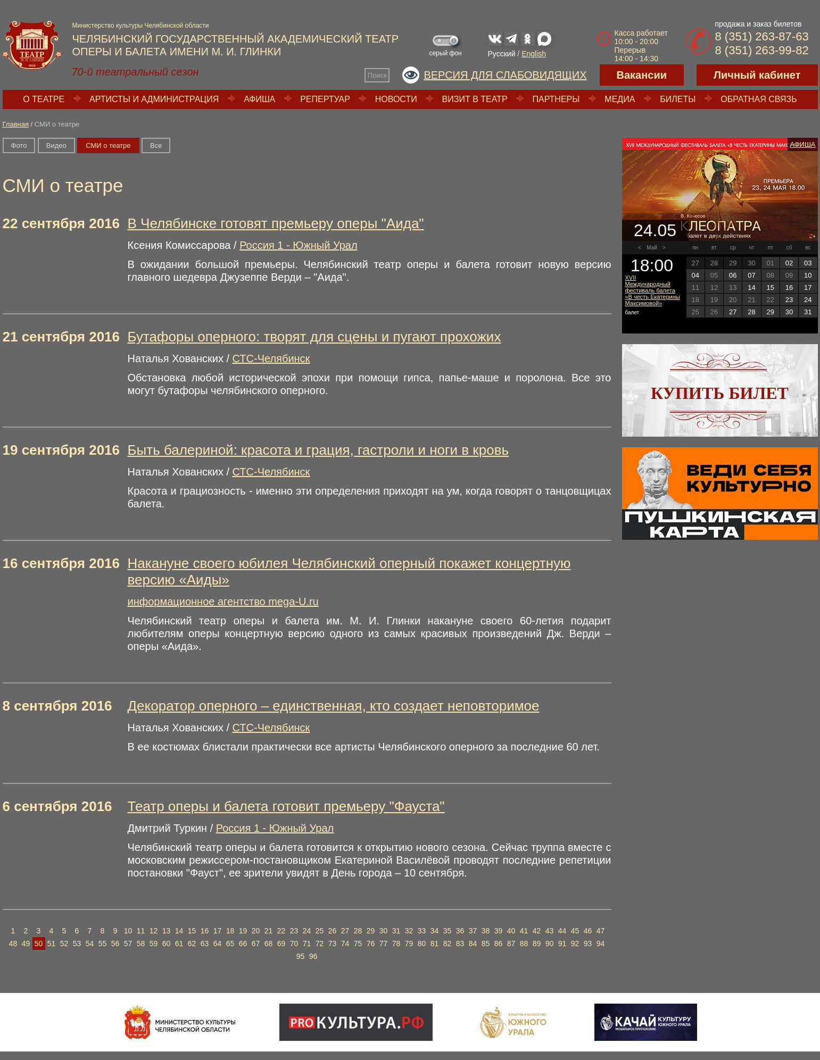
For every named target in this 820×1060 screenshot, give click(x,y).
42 (537, 931)
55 (102, 943)
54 (90, 943)
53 (77, 943)
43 (549, 931)
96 (313, 956)
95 (300, 956)
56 (115, 943)
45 (575, 931)
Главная (16, 124)
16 (205, 931)
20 (256, 931)
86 (498, 943)
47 (601, 931)
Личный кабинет (757, 75)
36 (460, 931)
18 (230, 931)
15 (192, 931)
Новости (396, 99)
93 (588, 943)
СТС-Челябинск (271, 358)
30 (383, 931)
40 (511, 931)
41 (524, 931)
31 (396, 931)
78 (396, 943)
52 (64, 943)
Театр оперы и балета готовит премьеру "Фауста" (286, 806)
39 (498, 931)
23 (294, 931)
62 (192, 943)
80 (422, 943)
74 (345, 943)
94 (601, 943)
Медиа (619, 99)
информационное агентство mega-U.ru (223, 601)
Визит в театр (475, 99)
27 (345, 931)
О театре (43, 99)
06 (732, 275)
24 (307, 931)
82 (447, 943)
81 (434, 943)
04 (695, 275)
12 (154, 931)
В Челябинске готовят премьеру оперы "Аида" (276, 223)
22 (281, 931)
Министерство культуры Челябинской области (140, 25)
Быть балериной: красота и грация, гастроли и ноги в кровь (318, 450)
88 (524, 943)
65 (230, 943)
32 (409, 931)
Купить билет (720, 393)
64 (217, 943)
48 (13, 943)
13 (166, 931)
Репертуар (325, 99)
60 (166, 943)
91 (562, 943)
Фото (19, 145)
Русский (502, 53)
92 (575, 943)
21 (268, 931)
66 (243, 943)
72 (320, 943)
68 (268, 943)
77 (383, 943)
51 (51, 943)
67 (256, 943)
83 (460, 943)
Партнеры (555, 99)
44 (562, 931)
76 (371, 943)
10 (128, 931)
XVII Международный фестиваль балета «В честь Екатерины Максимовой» (652, 290)
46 (588, 931)
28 (358, 931)
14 (179, 931)
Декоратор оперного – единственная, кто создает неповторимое (334, 706)
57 (128, 943)
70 (294, 943)
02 (789, 263)
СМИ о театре (108, 145)
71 (307, 943)
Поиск (377, 75)
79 (409, 943)
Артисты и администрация (154, 99)
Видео (56, 145)
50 (39, 943)
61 (179, 943)
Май (652, 248)
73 (332, 943)
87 (511, 943)
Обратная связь (758, 99)
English (533, 53)
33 (422, 931)
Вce (156, 145)
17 (217, 931)
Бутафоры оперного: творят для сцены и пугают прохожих (314, 337)
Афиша (259, 99)
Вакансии (642, 75)
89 (537, 943)
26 (332, 931)
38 (486, 931)
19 (243, 931)
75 (358, 943)
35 (447, 931)
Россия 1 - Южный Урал (298, 245)
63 (205, 943)
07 (751, 275)
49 (26, 943)
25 (320, 931)
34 (434, 931)
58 (141, 943)
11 (141, 931)
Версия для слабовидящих (505, 75)
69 (281, 943)
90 (549, 943)
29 (371, 931)
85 (486, 943)
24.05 (655, 230)
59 (154, 943)
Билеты (677, 99)
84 (473, 943)
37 (473, 931)
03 (807, 263)
